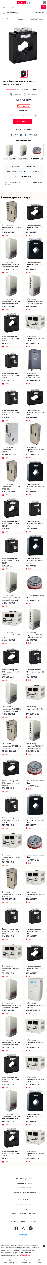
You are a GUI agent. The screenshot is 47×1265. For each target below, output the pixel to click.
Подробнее (25, 1255)
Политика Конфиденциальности (23, 1214)
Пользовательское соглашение (23, 1192)
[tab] (15, 166)
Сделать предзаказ (22, 121)
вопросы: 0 (36, 89)
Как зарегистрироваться (23, 1183)
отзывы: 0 (26, 89)
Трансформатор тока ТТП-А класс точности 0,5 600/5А (37, 18)
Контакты (23, 1209)
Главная (4, 18)
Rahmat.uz (23, 1234)
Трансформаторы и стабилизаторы (23, 18)
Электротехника (12, 18)
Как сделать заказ (23, 1188)
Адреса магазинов (23, 1205)
